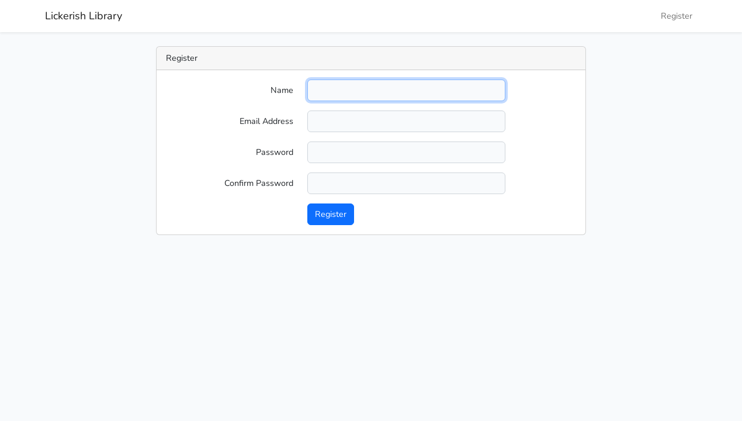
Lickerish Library (83, 16)
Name (282, 90)
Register (676, 16)
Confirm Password (258, 183)
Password (274, 152)
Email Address (266, 121)
